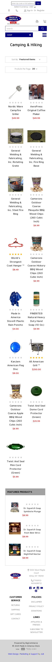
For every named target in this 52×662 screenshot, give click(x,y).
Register (41, 10)
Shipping (15, 609)
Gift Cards (15, 614)
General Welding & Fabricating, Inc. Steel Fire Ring (15, 206)
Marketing (24, 654)
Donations (36, 610)
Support (34, 654)
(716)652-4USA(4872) (17, 11)
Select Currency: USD (24, 6)
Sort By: (15, 59)
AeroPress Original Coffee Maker (36, 110)
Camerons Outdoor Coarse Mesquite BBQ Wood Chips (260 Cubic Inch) (36, 210)
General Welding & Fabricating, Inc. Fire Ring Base (36, 158)
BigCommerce (32, 643)
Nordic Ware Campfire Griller (15, 110)
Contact (15, 618)
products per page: (23, 69)
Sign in (30, 10)
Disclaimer (36, 601)
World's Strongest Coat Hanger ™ (15, 261)
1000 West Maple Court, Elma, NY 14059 (9, 11)
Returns (15, 605)
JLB (42, 654)
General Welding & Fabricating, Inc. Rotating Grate (15, 158)
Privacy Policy (36, 606)
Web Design (13, 654)
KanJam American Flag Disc (15, 365)
